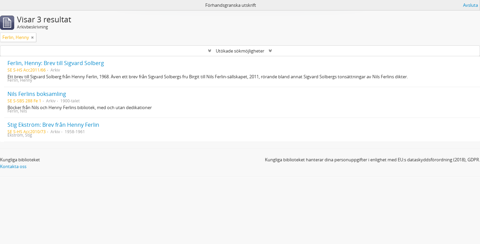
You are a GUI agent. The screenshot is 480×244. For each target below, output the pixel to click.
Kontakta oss (13, 166)
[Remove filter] (32, 37)
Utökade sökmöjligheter (240, 51)
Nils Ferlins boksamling (36, 94)
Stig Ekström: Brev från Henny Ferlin (53, 124)
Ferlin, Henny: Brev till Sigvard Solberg (55, 63)
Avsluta (470, 5)
